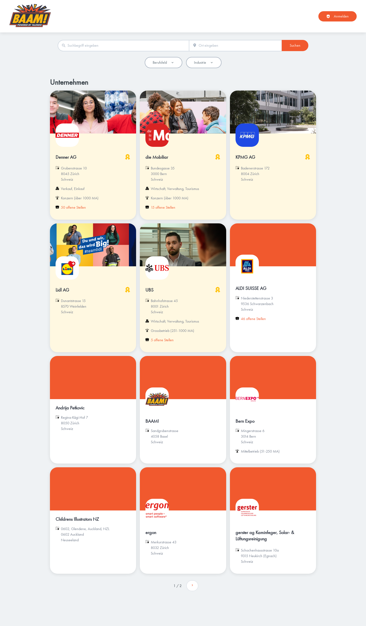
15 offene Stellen (163, 207)
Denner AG (66, 157)
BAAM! (152, 421)
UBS (149, 290)
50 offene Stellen (73, 207)
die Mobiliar (156, 157)
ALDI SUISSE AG (251, 288)
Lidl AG (62, 290)
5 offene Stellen (162, 340)
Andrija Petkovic (70, 408)
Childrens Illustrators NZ (77, 519)
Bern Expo (245, 421)
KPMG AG (245, 157)
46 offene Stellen (253, 319)
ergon (150, 532)
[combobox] (123, 45)
